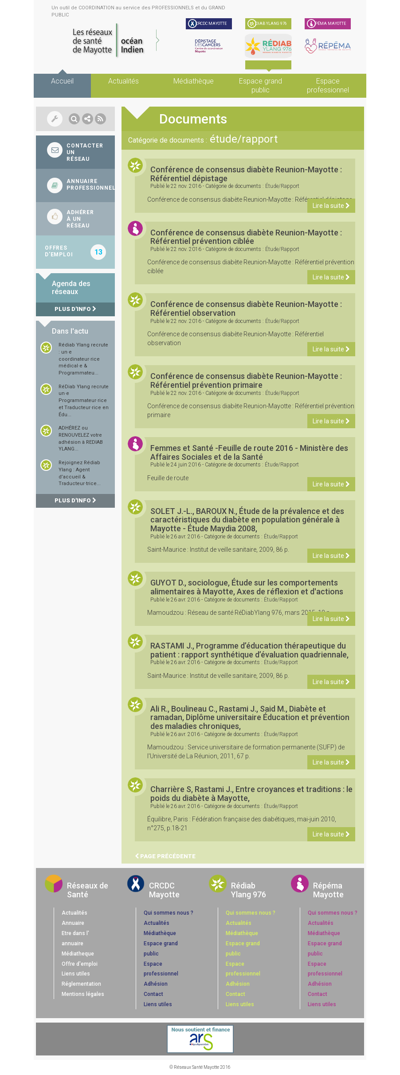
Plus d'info (75, 309)
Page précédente (165, 856)
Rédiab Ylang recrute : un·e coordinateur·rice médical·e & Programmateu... (83, 359)
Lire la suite (331, 205)
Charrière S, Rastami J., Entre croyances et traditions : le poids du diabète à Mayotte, (251, 793)
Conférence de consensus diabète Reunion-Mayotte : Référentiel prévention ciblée (246, 237)
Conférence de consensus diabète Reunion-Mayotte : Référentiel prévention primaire (246, 380)
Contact (153, 994)
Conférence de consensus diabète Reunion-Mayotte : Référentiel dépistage (246, 174)
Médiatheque (78, 954)
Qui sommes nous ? (168, 913)
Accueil (62, 81)
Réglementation (81, 984)
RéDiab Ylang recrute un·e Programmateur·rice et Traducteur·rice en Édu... (84, 401)
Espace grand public (260, 85)
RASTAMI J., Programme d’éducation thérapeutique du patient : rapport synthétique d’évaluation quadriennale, (249, 650)
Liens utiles (76, 974)
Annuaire (73, 923)
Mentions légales (83, 994)
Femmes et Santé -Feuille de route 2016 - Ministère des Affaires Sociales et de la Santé (249, 452)
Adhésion (156, 984)
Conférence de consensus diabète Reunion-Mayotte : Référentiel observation (246, 308)
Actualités (123, 81)
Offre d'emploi (80, 964)
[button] (74, 118)
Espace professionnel (328, 85)
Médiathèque (193, 81)
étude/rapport (282, 186)
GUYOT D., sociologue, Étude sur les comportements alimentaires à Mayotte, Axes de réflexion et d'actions (246, 587)
